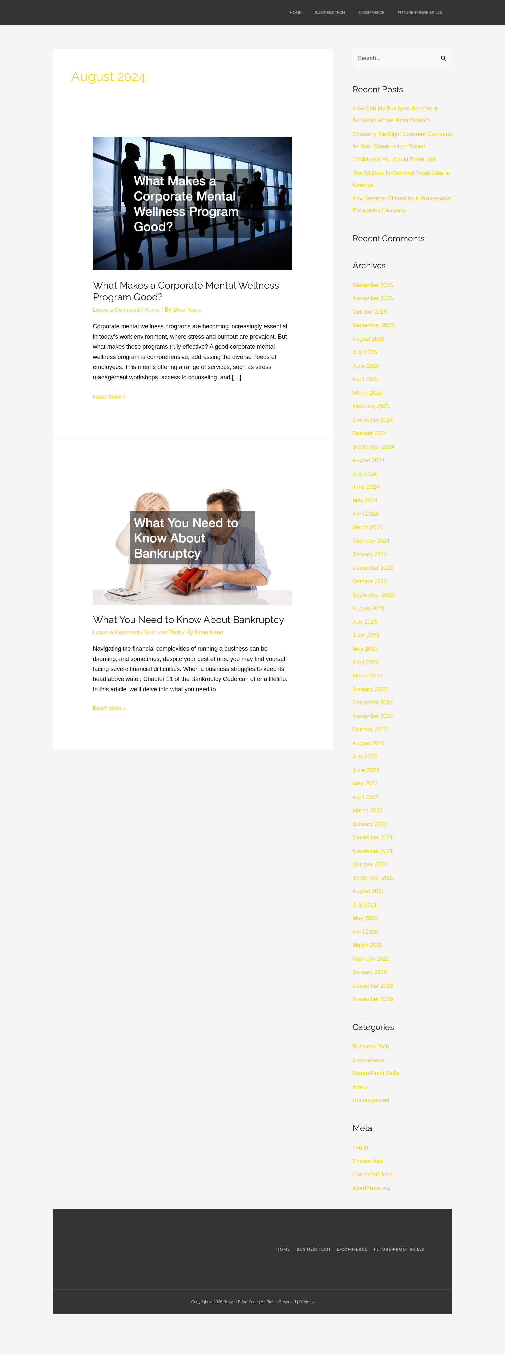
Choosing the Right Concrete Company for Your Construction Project (394, 146)
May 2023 (366, 661)
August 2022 (369, 755)
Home (295, 12)
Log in (361, 1160)
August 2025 (369, 351)
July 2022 (365, 769)
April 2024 (366, 526)
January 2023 (371, 701)
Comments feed (374, 1187)
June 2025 (366, 378)
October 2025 (371, 324)
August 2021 (369, 903)
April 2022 (366, 809)
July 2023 (365, 634)
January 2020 (371, 984)
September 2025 (375, 337)
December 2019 (374, 998)
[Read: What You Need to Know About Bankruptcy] (193, 537)
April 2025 (366, 391)
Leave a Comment (117, 309)
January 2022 (371, 836)
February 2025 (372, 418)
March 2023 (368, 688)
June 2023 (366, 647)
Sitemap (306, 1314)
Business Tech (330, 12)
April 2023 (366, 674)
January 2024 (371, 566)
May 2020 (366, 930)
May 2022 (366, 796)
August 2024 (369, 472)
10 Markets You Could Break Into (396, 172)
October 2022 (371, 742)
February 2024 (372, 553)
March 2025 (368, 405)
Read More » (110, 396)
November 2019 (374, 1011)
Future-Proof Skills (420, 12)
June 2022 (366, 782)
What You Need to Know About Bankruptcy (192, 619)
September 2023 (375, 607)
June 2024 (366, 499)
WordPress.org (372, 1200)
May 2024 (366, 512)
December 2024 (374, 432)
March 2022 (368, 823)
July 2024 (365, 486)
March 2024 (368, 539)
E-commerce (371, 12)
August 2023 (369, 620)
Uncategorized (372, 1112)
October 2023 (371, 593)
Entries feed (368, 1173)
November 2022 (374, 728)
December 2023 (374, 580)
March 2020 (368, 957)
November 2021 (374, 863)
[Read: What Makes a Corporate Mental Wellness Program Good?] (193, 203)
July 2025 (365, 364)
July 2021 (365, 917)
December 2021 (374, 850)
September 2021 (375, 890)
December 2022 (374, 715)
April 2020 (366, 944)
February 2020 (372, 971)
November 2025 (374, 310)
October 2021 (371, 876)
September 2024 (375, 459)
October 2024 (371, 445)
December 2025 (374, 297)
